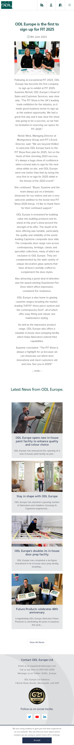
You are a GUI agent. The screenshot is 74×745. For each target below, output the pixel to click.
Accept (41, 740)
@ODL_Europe (48, 673)
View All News (37, 642)
